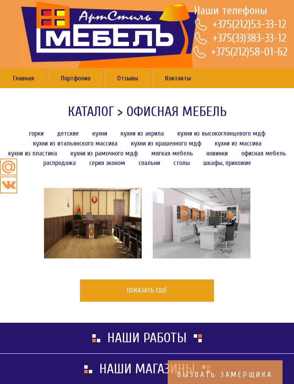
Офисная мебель (176, 111)
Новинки (217, 153)
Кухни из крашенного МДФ (166, 143)
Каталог (91, 111)
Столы (181, 163)
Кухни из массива (238, 143)
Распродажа (59, 163)
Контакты (178, 78)
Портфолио (75, 78)
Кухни (99, 133)
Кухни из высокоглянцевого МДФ (221, 133)
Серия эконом (107, 163)
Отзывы (127, 78)
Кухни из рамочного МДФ (104, 153)
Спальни (149, 163)
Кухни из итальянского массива (75, 143)
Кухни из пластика (32, 153)
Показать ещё (147, 290)
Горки (36, 133)
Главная (23, 78)
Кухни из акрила (142, 133)
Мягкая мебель (172, 153)
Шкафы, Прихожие (227, 163)
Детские (68, 133)
